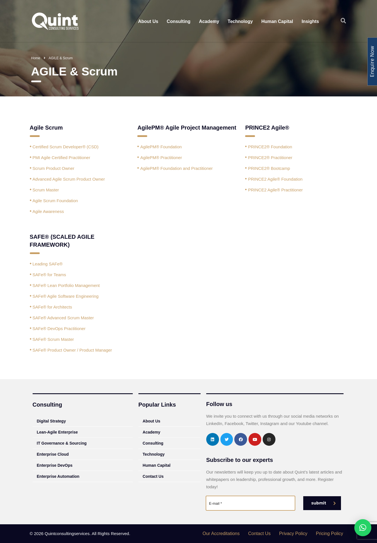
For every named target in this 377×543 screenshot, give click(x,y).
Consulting (179, 21)
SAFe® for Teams (49, 274)
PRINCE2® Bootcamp (269, 168)
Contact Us (153, 476)
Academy (209, 21)
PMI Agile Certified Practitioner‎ (61, 157)
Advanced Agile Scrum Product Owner (69, 179)
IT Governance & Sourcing (62, 443)
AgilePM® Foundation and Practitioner (176, 168)
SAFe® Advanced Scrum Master (63, 317)
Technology (240, 21)
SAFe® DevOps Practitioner (59, 328)
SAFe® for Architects (52, 307)
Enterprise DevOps (55, 465)
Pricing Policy (329, 533)
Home (35, 58)
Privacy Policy (293, 533)
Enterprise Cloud (53, 454)
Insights (310, 21)
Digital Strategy (51, 421)
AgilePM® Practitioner (161, 157)
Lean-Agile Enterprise (57, 432)
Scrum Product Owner (54, 168)
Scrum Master (46, 189)
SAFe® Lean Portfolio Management (66, 285)
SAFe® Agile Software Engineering (66, 296)
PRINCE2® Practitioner (270, 157)
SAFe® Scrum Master (53, 339)
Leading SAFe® (48, 263)
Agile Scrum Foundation (55, 200)
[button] (362, 527)
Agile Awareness (48, 211)
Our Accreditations (221, 533)
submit (323, 503)
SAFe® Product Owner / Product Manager (72, 350)
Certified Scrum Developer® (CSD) (66, 146)
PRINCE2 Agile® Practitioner (275, 189)
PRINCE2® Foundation (270, 146)
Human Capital (277, 21)
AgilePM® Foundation (161, 146)
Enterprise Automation (58, 476)
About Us (148, 21)
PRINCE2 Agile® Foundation (275, 179)
